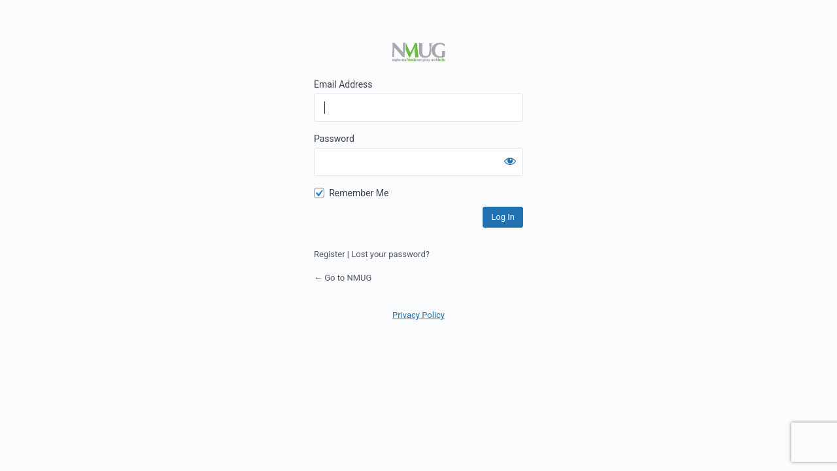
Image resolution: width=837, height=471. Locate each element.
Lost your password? (390, 254)
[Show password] (510, 161)
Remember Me (358, 193)
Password (334, 138)
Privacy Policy (418, 315)
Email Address (343, 84)
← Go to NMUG (342, 278)
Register (329, 254)
